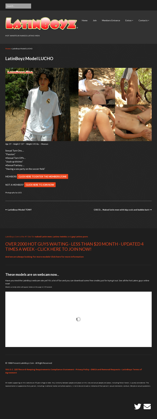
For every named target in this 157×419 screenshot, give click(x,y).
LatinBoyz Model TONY (20, 209)
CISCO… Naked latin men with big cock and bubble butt (121, 209)
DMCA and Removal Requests (105, 369)
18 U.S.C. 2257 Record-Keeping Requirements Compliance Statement (39, 369)
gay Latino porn (79, 236)
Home (84, 20)
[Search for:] (18, 6)
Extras (128, 20)
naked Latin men (43, 236)
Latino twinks (60, 236)
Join (95, 20)
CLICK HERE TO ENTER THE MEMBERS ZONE (43, 176)
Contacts (143, 20)
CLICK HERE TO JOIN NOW (40, 184)
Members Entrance (111, 20)
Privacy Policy (82, 369)
